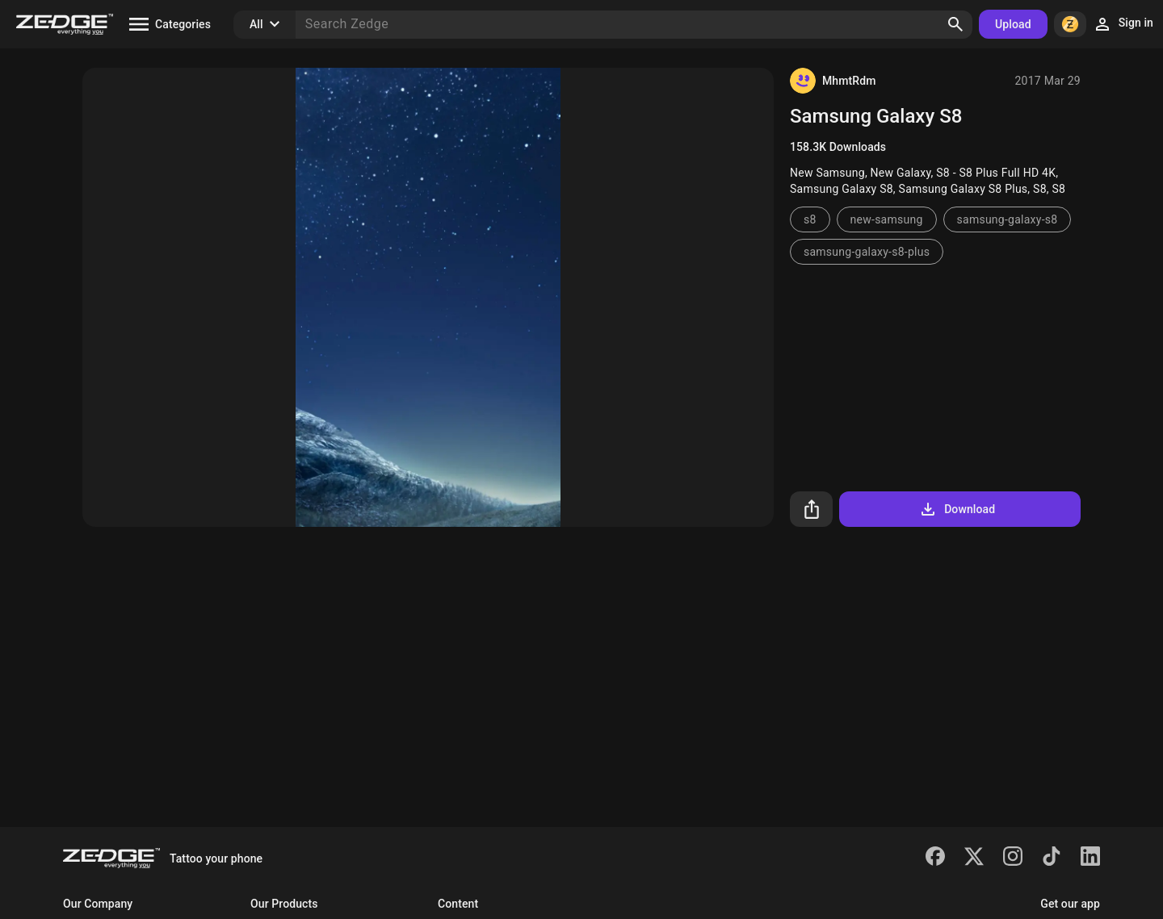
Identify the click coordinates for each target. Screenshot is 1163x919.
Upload (1013, 24)
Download (956, 509)
